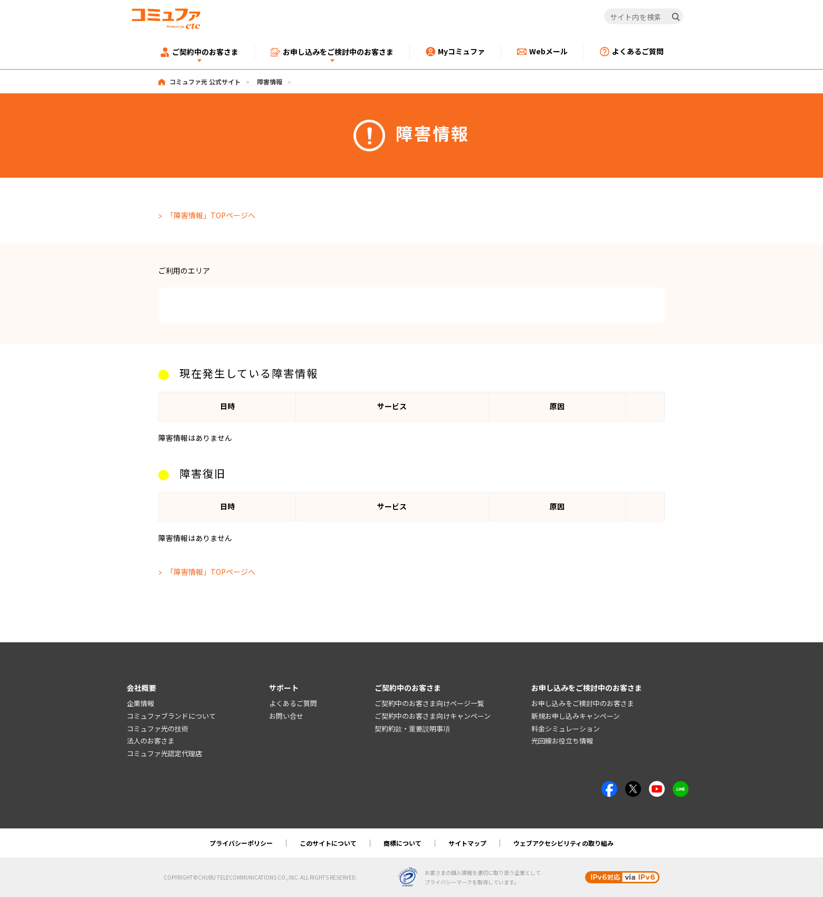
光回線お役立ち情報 (562, 741)
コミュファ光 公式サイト (205, 81)
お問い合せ (286, 716)
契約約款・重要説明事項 (412, 729)
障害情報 (269, 81)
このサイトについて (328, 842)
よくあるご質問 (293, 703)
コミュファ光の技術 (157, 729)
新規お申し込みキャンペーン (575, 716)
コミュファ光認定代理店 (164, 753)
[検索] (676, 17)
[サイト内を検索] (644, 17)
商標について (403, 842)
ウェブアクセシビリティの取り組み (563, 842)
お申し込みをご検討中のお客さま (582, 703)
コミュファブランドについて (171, 716)
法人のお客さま (151, 741)
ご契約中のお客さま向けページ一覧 (429, 703)
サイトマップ (467, 842)
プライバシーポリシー (241, 842)
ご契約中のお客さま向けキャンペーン (433, 716)
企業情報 (140, 703)
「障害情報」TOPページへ (210, 215)
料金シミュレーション (565, 729)
